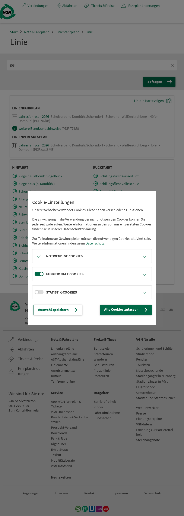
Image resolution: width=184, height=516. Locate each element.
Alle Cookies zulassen (126, 309)
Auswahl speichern (58, 309)
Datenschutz (95, 243)
